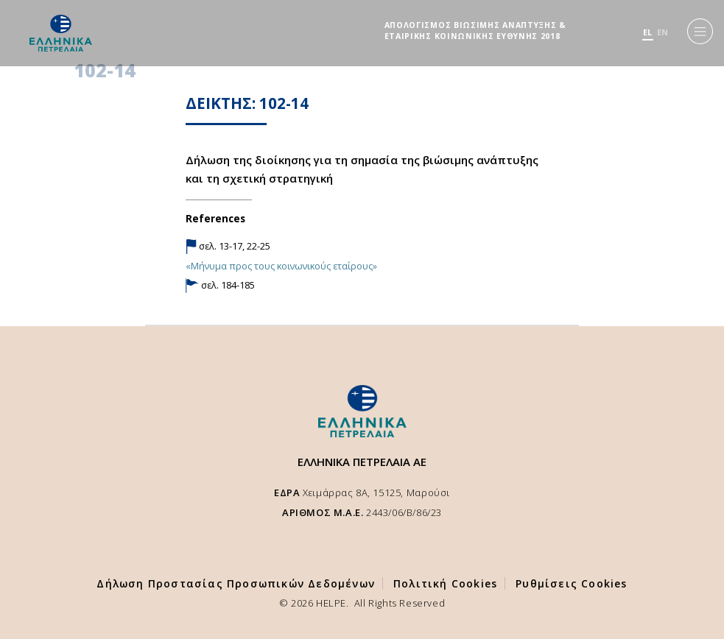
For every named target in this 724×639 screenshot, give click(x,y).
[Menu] (700, 31)
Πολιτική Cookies (445, 583)
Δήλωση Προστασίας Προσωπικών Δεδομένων (235, 583)
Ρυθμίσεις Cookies (571, 583)
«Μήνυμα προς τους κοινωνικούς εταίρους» (281, 265)
